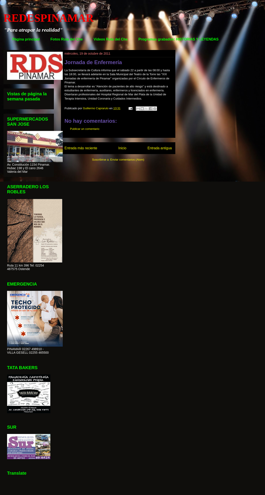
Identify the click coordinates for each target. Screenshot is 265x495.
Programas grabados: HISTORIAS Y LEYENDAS (178, 39)
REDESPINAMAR (49, 18)
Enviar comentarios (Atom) (127, 159)
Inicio (122, 148)
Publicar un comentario (84, 128)
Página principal (26, 39)
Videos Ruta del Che (110, 39)
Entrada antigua (160, 148)
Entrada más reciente (80, 148)
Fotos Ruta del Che (67, 39)
